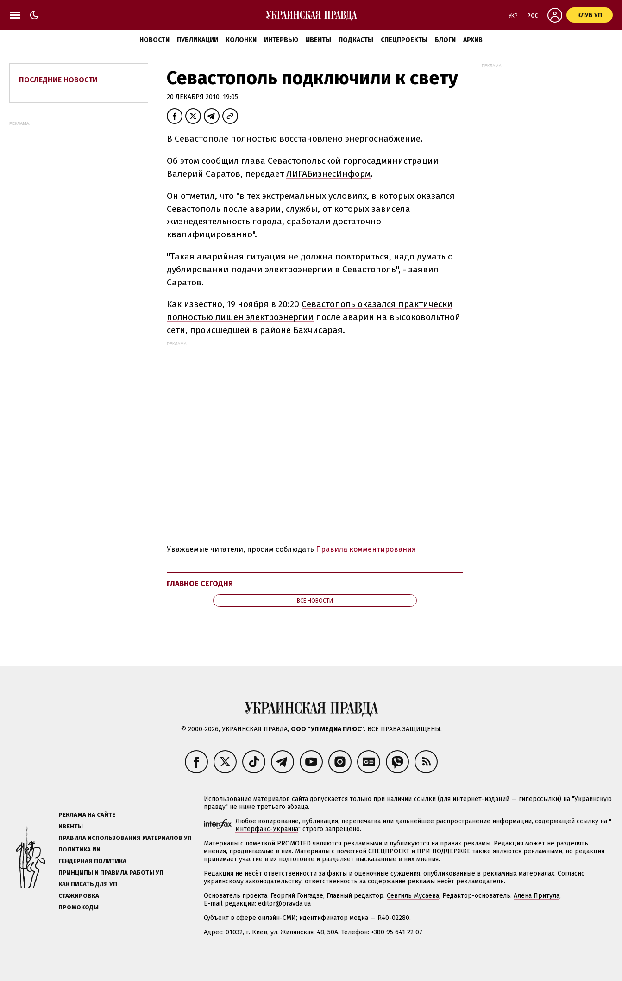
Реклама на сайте (86, 814)
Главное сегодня (200, 583)
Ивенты (318, 40)
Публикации (197, 40)
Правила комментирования (366, 549)
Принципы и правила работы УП (110, 872)
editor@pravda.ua (284, 903)
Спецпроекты (404, 40)
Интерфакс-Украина (266, 829)
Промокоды (78, 907)
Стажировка (78, 895)
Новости (154, 40)
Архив (473, 40)
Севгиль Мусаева (413, 896)
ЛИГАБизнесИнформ (328, 173)
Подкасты (356, 40)
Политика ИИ (79, 849)
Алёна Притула (536, 896)
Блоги (445, 40)
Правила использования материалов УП (125, 837)
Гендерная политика (92, 861)
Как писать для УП (87, 884)
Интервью (281, 40)
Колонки (241, 40)
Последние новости (58, 79)
